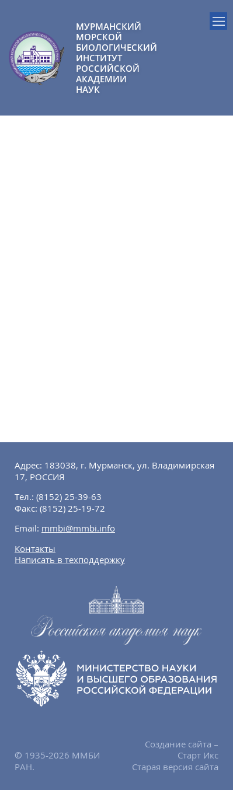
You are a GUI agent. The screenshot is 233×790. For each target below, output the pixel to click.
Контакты (35, 548)
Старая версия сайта (175, 766)
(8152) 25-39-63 (69, 496)
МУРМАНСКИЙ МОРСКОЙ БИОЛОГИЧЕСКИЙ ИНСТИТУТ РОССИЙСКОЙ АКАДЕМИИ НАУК (96, 57)
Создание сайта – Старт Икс (181, 749)
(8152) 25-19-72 (72, 508)
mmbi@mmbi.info (78, 528)
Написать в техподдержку (70, 559)
